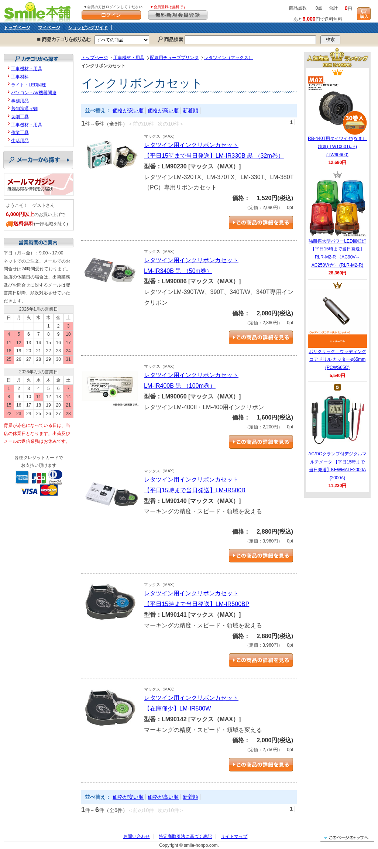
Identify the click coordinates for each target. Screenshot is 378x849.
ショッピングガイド (88, 27)
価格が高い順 (163, 110)
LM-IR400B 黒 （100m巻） (180, 386)
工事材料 (20, 76)
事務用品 (20, 100)
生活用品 (20, 140)
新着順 (190, 110)
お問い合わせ (136, 836)
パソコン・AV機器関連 (33, 92)
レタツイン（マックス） (228, 57)
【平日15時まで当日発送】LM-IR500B (194, 490)
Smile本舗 (39, 11)
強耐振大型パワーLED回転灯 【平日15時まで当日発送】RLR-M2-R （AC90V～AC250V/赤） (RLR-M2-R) (337, 223)
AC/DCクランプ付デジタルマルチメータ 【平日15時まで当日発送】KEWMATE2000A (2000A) (337, 435)
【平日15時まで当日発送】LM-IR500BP (196, 604)
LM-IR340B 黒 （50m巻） (178, 271)
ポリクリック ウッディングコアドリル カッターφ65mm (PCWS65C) (337, 329)
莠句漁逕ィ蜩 (24, 108)
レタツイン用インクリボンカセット (191, 145)
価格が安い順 (128, 110)
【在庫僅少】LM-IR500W (177, 708)
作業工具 (20, 132)
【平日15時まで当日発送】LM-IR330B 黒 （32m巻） (214, 156)
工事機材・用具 (128, 57)
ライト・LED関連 (28, 85)
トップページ (17, 27)
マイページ (49, 27)
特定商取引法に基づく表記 (185, 836)
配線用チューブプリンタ (174, 57)
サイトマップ (234, 836)
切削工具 (20, 116)
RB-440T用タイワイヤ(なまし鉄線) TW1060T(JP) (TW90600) (337, 116)
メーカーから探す (38, 160)
